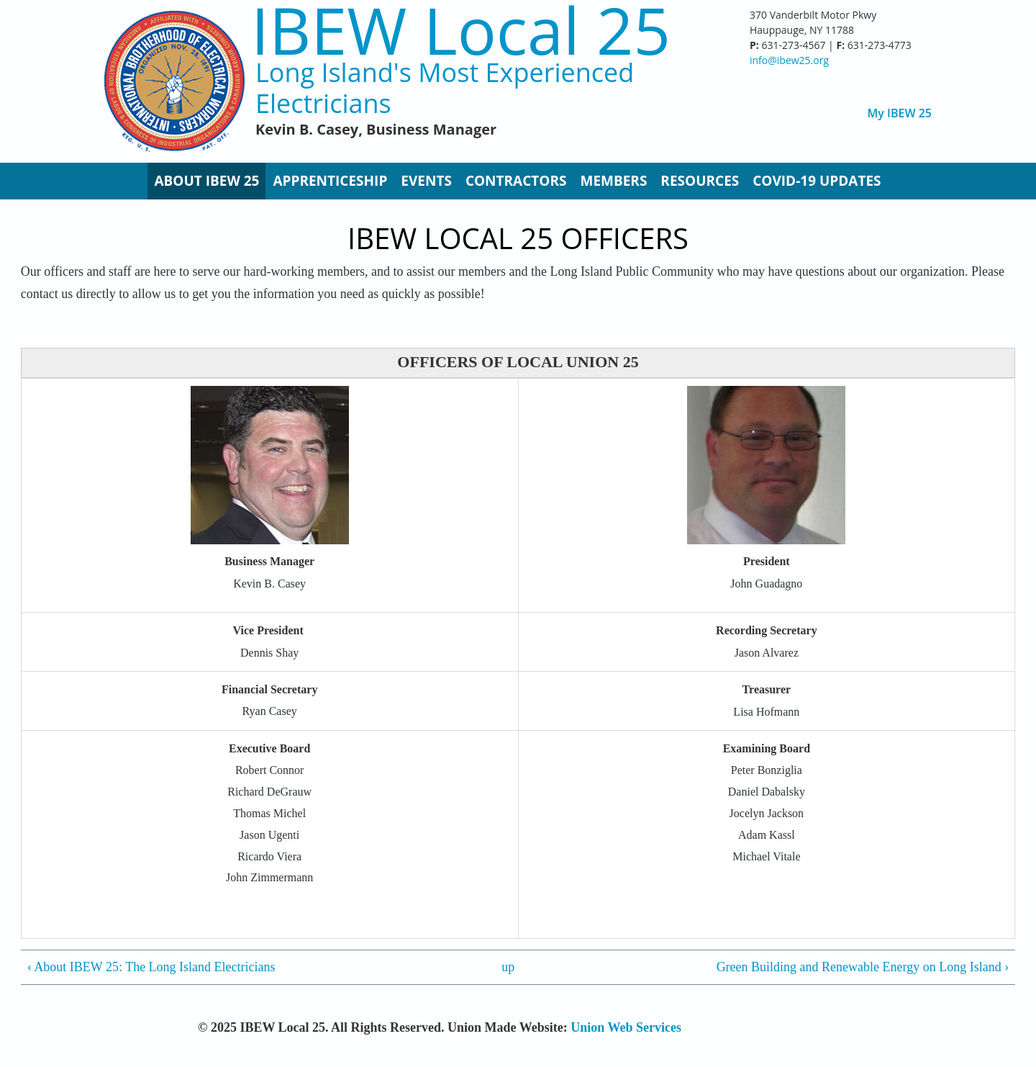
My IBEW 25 (900, 113)
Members (613, 180)
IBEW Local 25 (461, 30)
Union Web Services (626, 1027)
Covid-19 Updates (817, 180)
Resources (699, 180)
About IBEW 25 (206, 180)
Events (426, 180)
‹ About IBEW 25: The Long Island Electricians (151, 967)
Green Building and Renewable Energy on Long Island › (863, 967)
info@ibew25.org (789, 60)
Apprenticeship (330, 180)
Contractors (516, 180)
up (507, 967)
